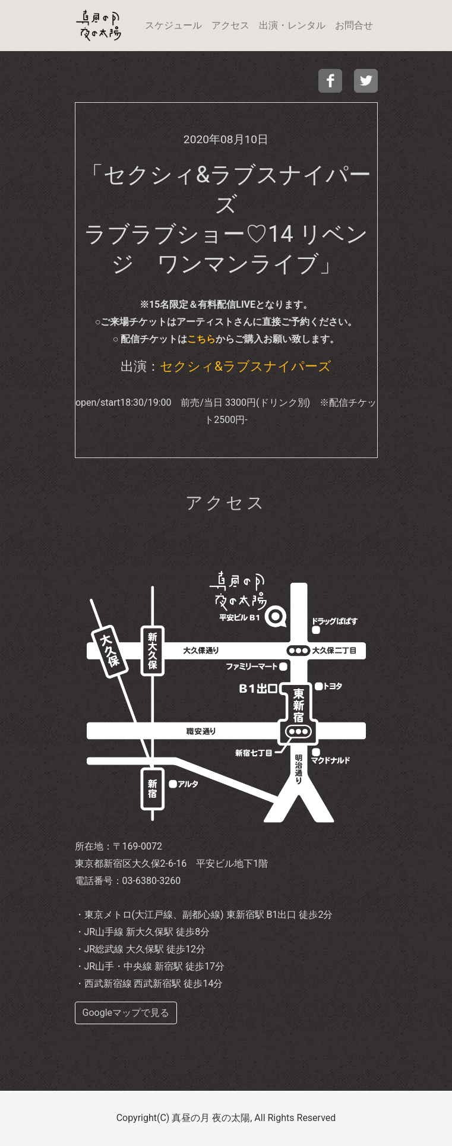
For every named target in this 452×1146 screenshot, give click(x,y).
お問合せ (354, 25)
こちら (201, 339)
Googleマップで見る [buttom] (126, 1012)
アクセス (230, 25)
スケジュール (173, 25)
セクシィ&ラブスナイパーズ (245, 366)
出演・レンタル (292, 25)
